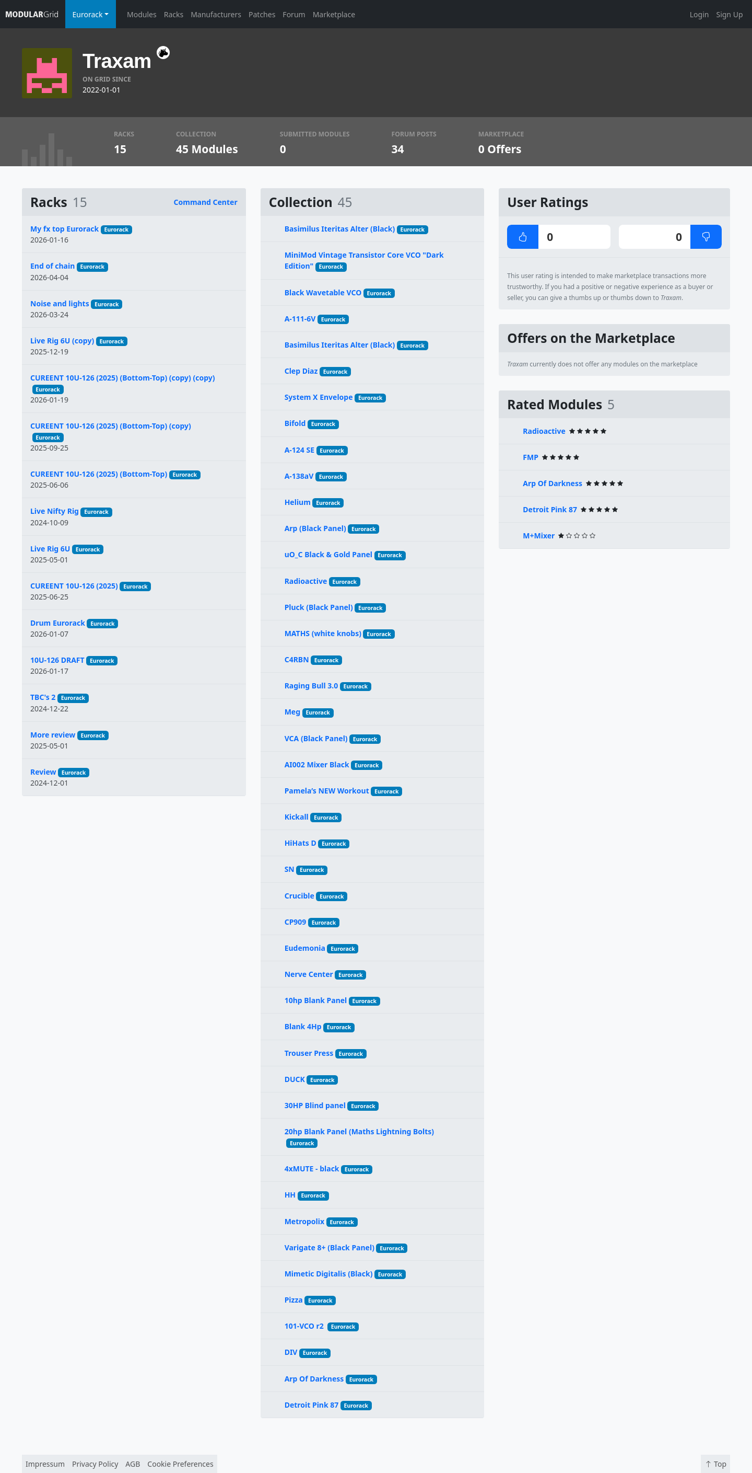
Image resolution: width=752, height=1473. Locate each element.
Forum (294, 14)
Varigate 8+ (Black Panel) (329, 1247)
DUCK (295, 1079)
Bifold (295, 423)
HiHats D (300, 843)
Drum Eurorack (57, 623)
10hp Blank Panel (316, 1000)
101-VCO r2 (305, 1326)
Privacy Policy (95, 1464)
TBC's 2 (42, 697)
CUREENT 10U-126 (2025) (74, 586)
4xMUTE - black (312, 1168)
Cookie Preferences (180, 1464)
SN (290, 869)
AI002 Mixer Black (317, 764)
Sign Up (729, 14)
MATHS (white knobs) (323, 633)
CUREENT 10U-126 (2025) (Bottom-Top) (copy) (110, 426)
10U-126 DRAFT (57, 660)
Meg (292, 712)
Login (699, 14)
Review (43, 772)
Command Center (206, 202)
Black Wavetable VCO (323, 292)
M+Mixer (539, 535)
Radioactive (306, 581)
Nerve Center (309, 974)
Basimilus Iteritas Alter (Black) (340, 229)
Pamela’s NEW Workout (327, 791)
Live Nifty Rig (54, 511)
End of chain (52, 266)
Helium (298, 502)
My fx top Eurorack (64, 229)
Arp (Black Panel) (315, 528)
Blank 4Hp (303, 1026)
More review (52, 735)
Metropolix (304, 1221)
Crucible (299, 896)
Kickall (297, 817)
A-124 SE (299, 450)
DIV (291, 1352)
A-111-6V (300, 319)
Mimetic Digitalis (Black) (329, 1274)
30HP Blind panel (315, 1105)
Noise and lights (59, 303)
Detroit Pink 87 (312, 1405)
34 (398, 149)
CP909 (296, 922)
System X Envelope (319, 397)
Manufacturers (216, 14)
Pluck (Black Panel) (319, 607)
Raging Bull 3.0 (311, 686)
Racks (173, 14)
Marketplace (334, 14)
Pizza (294, 1300)
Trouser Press (309, 1053)
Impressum (45, 1464)
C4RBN (297, 659)
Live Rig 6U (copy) (62, 341)
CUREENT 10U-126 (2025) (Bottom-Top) (98, 474)
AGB (132, 1464)
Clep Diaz (301, 371)
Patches (262, 14)
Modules (142, 14)
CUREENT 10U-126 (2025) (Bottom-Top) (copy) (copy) (122, 378)
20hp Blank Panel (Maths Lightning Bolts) (359, 1131)
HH (290, 1195)
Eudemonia (305, 948)
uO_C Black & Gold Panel (328, 554)
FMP (530, 457)
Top (715, 1464)
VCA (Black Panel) (316, 738)
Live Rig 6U (50, 549)
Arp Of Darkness (314, 1379)
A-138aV (299, 476)
